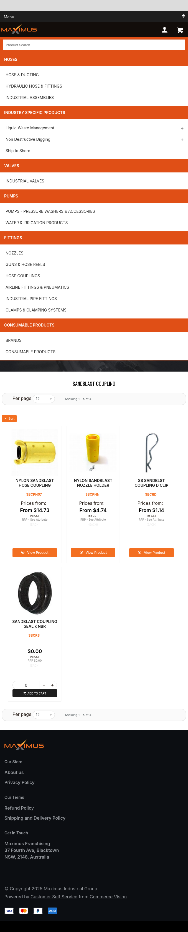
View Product (38, 552)
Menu (9, 16)
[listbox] (44, 399)
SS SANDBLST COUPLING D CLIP (151, 483)
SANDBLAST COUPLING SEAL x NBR (34, 624)
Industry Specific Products (34, 112)
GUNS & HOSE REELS (25, 264)
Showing (78, 399)
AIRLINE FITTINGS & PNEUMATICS (37, 287)
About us (14, 772)
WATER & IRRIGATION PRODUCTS (37, 222)
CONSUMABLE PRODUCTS (30, 351)
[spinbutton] (26, 685)
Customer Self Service (54, 896)
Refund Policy (19, 808)
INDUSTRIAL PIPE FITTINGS (31, 298)
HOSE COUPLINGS (23, 275)
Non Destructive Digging (28, 139)
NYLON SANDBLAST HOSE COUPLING (35, 483)
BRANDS (13, 340)
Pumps (11, 196)
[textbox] (94, 45)
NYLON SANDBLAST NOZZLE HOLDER (93, 483)
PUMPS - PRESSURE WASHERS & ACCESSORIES (50, 211)
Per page (21, 398)
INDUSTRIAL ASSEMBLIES (30, 97)
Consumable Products (29, 325)
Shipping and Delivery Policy (34, 818)
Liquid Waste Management (30, 127)
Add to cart (36, 693)
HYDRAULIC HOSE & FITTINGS (34, 86)
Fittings (13, 237)
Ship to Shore (18, 150)
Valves (11, 165)
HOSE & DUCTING (22, 74)
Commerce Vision (108, 896)
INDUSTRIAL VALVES (25, 181)
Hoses (10, 59)
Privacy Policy (19, 782)
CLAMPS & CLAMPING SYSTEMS (36, 310)
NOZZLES (14, 253)
